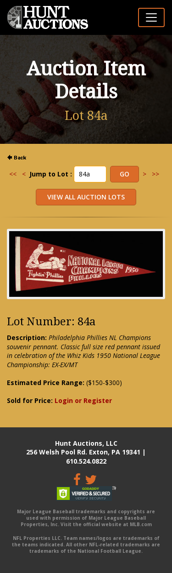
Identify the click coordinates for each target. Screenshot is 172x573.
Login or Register (83, 400)
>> (155, 174)
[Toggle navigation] (151, 17)
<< (13, 174)
